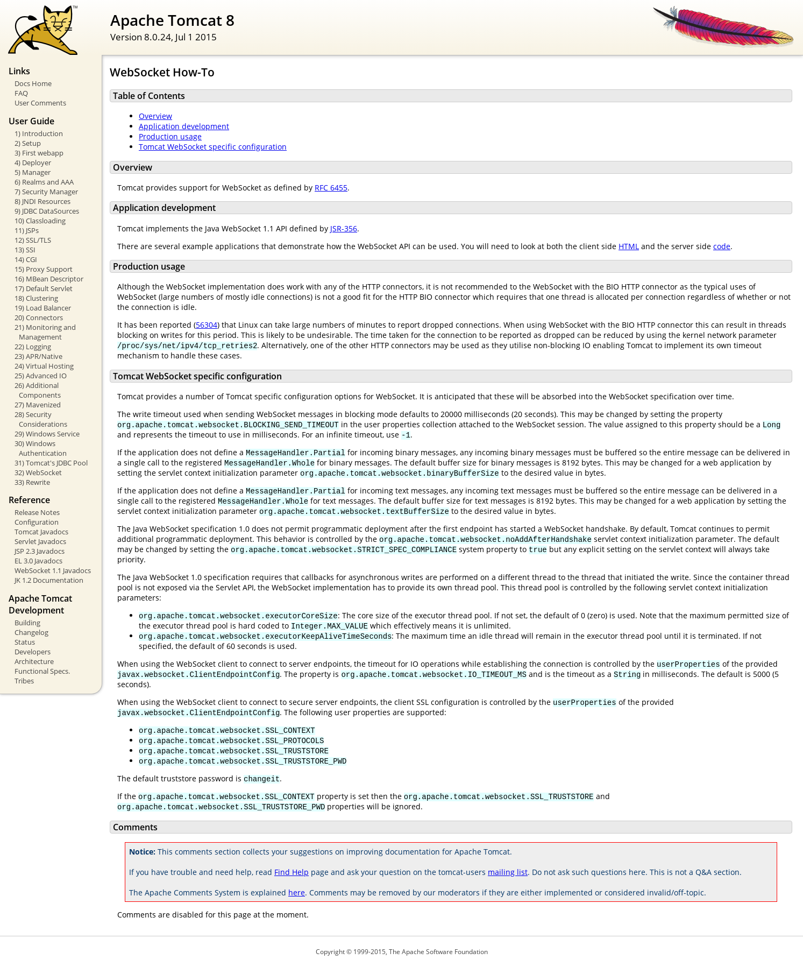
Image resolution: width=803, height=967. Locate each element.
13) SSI (25, 250)
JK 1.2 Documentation (49, 580)
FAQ (21, 93)
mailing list (508, 872)
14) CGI (26, 259)
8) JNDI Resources (42, 201)
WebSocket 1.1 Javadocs (53, 570)
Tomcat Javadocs (41, 532)
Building (27, 622)
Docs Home (33, 83)
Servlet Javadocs (40, 541)
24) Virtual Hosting (44, 366)
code (721, 246)
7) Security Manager (46, 191)
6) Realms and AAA (44, 182)
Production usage (170, 136)
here (296, 892)
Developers (33, 652)
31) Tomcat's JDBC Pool (51, 463)
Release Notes (37, 512)
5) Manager (33, 172)
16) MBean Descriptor (49, 279)
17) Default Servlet (44, 288)
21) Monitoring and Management (45, 332)
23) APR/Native (38, 356)
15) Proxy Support (44, 269)
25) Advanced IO (41, 375)
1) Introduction (39, 133)
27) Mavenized (38, 405)
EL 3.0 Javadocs (38, 561)
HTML (629, 246)
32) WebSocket (38, 472)
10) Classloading (40, 220)
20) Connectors (39, 317)
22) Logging (33, 346)
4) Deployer (33, 162)
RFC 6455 (331, 187)
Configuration (37, 522)
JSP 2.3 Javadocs (40, 551)
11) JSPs (27, 230)
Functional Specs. (42, 671)
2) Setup (28, 143)
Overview (155, 116)
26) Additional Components (38, 390)
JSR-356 (343, 228)
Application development (184, 126)
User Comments (40, 103)
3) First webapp (39, 153)
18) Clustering (36, 298)
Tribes (24, 681)
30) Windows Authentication (41, 448)
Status (25, 642)
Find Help (291, 872)
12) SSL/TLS (33, 240)
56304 (206, 325)
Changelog (31, 632)
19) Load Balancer (43, 308)
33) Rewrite (32, 482)
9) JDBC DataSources (47, 211)
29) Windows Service (47, 434)
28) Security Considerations (41, 419)
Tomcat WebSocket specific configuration (213, 147)
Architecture (34, 661)
